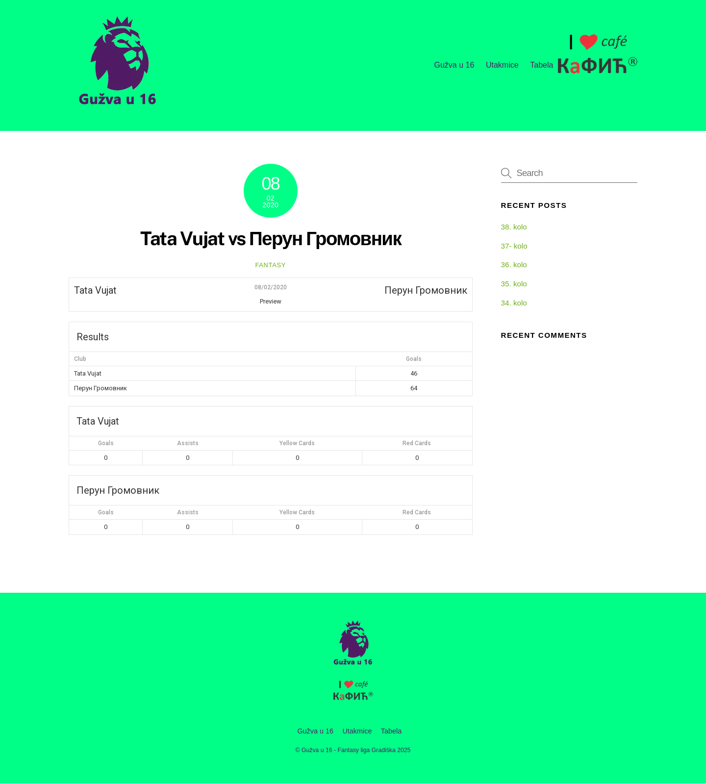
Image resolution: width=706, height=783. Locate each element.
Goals (106, 443)
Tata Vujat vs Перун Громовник (271, 238)
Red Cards (417, 443)
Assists (188, 443)
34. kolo (514, 303)
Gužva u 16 (454, 65)
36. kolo (514, 264)
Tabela (541, 65)
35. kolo (514, 283)
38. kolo (514, 227)
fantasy (270, 265)
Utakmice (502, 65)
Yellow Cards (297, 443)
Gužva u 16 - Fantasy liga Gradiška (349, 750)
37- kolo (514, 246)
